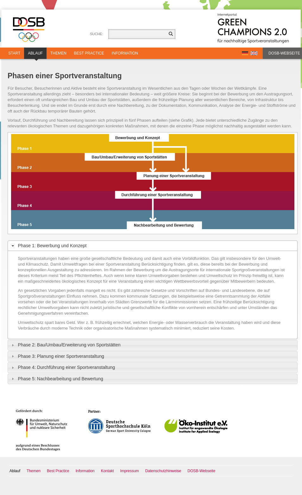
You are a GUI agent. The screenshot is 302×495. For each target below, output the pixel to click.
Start (14, 53)
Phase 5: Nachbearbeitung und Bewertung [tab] (56, 379)
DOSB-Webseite (284, 53)
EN (254, 53)
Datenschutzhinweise (163, 471)
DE (245, 53)
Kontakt (107, 471)
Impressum (129, 471)
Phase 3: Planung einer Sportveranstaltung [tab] (57, 356)
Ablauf (35, 55)
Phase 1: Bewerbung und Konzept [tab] (48, 245)
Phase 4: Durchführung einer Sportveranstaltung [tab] (62, 367)
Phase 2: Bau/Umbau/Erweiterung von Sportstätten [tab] (65, 345)
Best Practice (89, 53)
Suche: (96, 34)
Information (125, 53)
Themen (58, 53)
